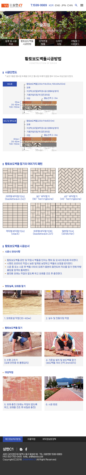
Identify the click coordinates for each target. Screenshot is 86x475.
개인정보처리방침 (13, 439)
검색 (76, 5)
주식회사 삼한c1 (11, 6)
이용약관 (31, 439)
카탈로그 (75, 43)
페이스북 (26, 449)
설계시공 (11, 43)
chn (70, 5)
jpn (63, 5)
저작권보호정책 (49, 439)
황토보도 (27, 43)
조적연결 (43, 43)
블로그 (21, 449)
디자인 (59, 43)
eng (57, 5)
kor (51, 5)
